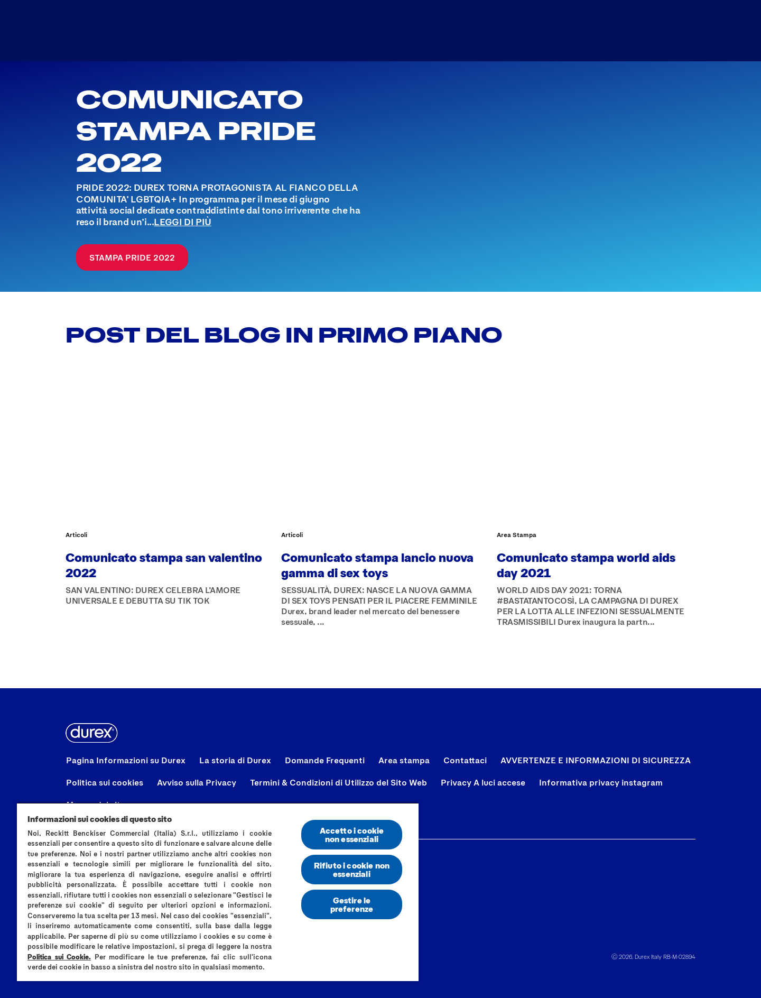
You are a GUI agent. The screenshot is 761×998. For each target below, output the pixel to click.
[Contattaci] (465, 760)
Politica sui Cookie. (59, 957)
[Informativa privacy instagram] (601, 782)
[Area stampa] (404, 760)
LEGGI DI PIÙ (182, 221)
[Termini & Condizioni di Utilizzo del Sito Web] (338, 782)
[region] (218, 891)
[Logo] (101, 30)
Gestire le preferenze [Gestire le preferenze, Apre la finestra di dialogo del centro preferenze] (352, 904)
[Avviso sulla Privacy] (196, 782)
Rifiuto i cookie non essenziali (351, 869)
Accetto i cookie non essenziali (352, 834)
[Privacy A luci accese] (483, 782)
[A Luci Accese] (317, 30)
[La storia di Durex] (235, 760)
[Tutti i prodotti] (210, 30)
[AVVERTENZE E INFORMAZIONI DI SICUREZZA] (595, 760)
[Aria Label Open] (675, 30)
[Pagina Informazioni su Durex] (126, 760)
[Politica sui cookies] (105, 782)
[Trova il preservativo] (436, 30)
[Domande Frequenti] (324, 760)
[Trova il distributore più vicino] (588, 30)
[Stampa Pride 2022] (132, 257)
